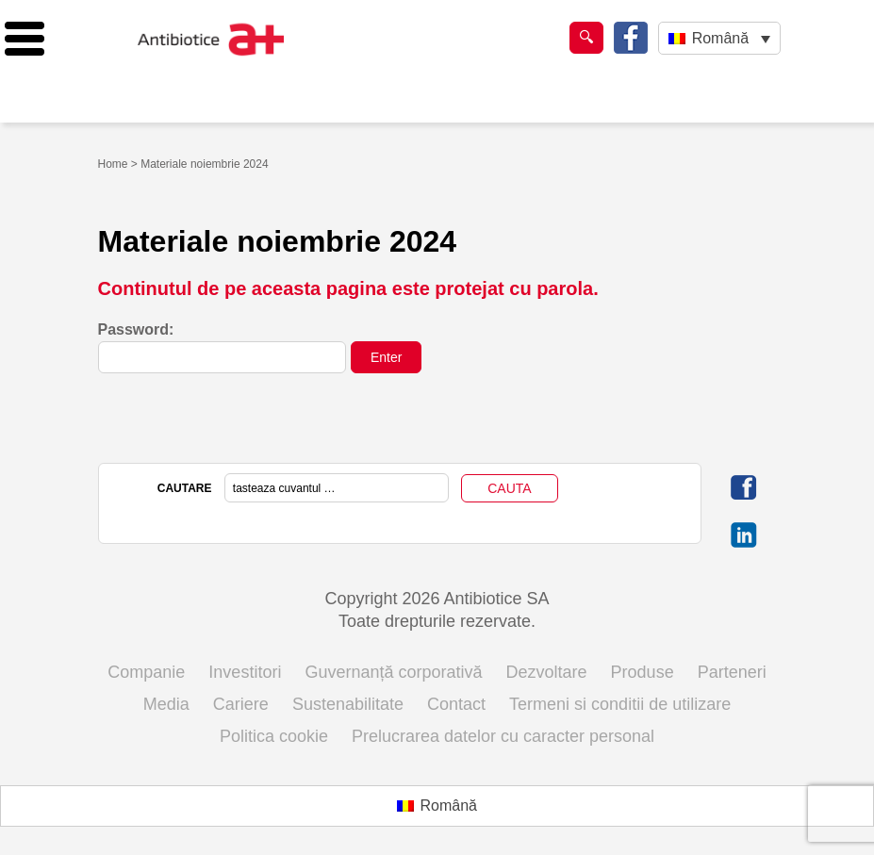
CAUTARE (184, 488)
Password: (222, 347)
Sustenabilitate (348, 704)
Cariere (241, 704)
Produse (642, 672)
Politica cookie (274, 736)
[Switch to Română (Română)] (437, 806)
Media (166, 704)
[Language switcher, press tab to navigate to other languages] (719, 38)
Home (113, 164)
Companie (146, 672)
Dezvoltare (546, 672)
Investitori (244, 672)
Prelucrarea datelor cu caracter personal (503, 736)
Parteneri (732, 672)
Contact (456, 704)
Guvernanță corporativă (393, 672)
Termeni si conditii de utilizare (620, 704)
